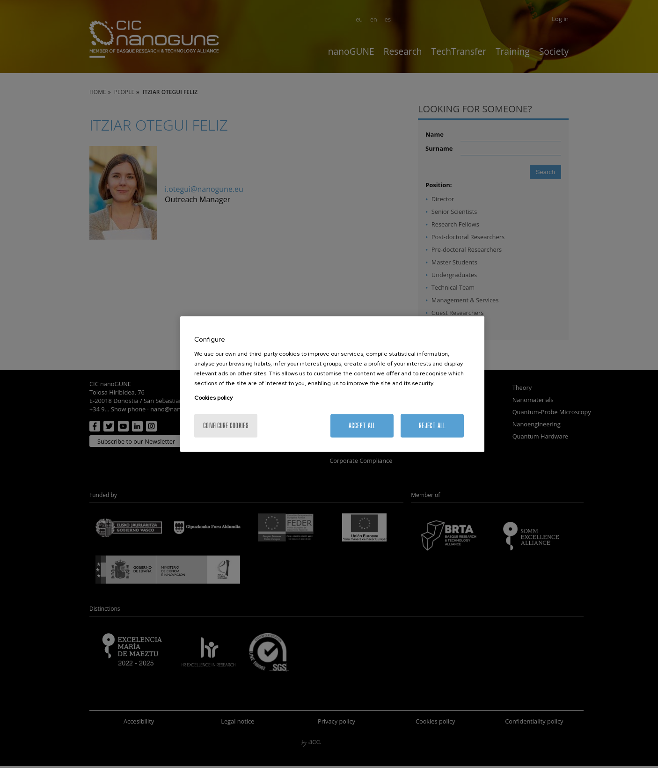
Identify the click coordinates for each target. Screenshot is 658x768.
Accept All (362, 426)
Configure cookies (226, 426)
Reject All (432, 426)
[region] (332, 384)
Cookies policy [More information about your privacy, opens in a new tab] (213, 398)
